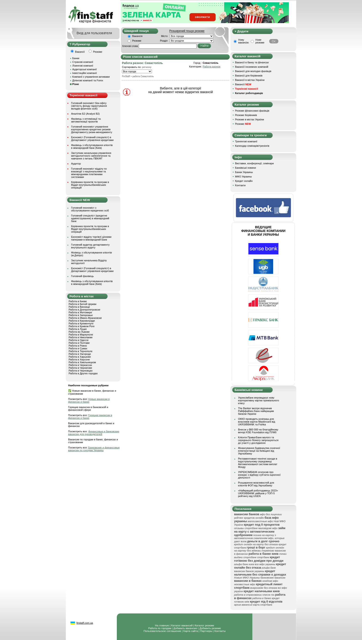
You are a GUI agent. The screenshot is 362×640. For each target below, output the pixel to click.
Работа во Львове (79, 331)
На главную (162, 625)
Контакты (220, 631)
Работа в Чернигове (80, 367)
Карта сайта (190, 631)
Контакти (240, 185)
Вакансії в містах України (250, 80)
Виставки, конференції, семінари (254, 163)
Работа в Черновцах (81, 370)
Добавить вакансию (185, 628)
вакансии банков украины (249, 571)
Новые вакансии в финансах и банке (89, 400)
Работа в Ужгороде (80, 354)
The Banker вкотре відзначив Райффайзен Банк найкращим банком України (256, 411)
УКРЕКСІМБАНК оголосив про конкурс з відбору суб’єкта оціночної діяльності (259, 475)
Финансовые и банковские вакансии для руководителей (93, 433)
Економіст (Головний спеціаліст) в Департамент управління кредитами (92, 138)
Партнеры (206, 631)
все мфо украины (265, 564)
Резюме (137, 40)
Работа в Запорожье (81, 315)
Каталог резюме (204, 625)
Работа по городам (159, 628)
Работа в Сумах (78, 348)
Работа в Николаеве (81, 337)
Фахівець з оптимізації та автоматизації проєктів (86, 120)
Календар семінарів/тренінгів (252, 145)
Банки (75, 58)
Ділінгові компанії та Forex (87, 80)
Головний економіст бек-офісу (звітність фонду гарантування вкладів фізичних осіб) (89, 106)
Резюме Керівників (246, 115)
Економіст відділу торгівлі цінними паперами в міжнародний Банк (91, 238)
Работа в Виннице (79, 306)
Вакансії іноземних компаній (251, 66)
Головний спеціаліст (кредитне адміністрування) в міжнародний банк (90, 218)
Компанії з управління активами (91, 76)
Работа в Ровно (78, 345)
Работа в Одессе (78, 340)
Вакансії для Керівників (248, 75)
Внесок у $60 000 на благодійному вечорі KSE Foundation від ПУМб (258, 431)
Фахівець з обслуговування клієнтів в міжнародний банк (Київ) (92, 146)
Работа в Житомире (80, 312)
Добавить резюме (210, 628)
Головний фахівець (82, 276)
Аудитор (76, 163)
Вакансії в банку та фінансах (252, 62)
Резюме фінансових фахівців (252, 110)
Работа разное (211, 66)
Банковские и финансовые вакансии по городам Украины (94, 449)
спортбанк (263, 557)
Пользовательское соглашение (162, 631)
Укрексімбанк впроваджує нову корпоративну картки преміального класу (258, 400)
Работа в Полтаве (79, 342)
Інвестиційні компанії (84, 73)
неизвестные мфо (244, 584)
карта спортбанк (262, 604)
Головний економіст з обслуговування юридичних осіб (90, 209)
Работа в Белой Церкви (82, 304)
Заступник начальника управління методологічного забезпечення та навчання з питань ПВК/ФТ (91, 156)
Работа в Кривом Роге (81, 326)
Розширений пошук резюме (186, 31)
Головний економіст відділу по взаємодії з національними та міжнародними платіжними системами (89, 172)
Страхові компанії (82, 62)
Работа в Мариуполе (81, 334)
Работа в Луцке (78, 329)
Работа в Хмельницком (82, 362)
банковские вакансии (272, 577)
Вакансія (137, 36)
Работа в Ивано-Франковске (85, 318)
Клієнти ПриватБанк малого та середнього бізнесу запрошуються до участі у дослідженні (258, 440)
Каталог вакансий (182, 625)
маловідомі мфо (268, 528)
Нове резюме (259, 41)
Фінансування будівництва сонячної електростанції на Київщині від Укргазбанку (259, 451)
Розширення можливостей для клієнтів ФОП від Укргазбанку (256, 484)
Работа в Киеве (78, 301)
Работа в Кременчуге (81, 323)
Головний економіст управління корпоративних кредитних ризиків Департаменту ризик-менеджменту (91, 129)
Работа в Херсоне (79, 359)
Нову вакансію (243, 41)
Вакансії (243, 84)
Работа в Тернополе (80, 351)
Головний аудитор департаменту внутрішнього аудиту (90, 246)
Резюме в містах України (249, 119)
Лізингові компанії (82, 65)
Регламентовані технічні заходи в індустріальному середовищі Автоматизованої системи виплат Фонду (257, 462)
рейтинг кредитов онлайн (249, 517)
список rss (268, 594)
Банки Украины (244, 172)
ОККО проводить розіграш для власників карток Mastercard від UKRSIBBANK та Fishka (256, 422)
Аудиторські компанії (84, 69)
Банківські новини (245, 167)
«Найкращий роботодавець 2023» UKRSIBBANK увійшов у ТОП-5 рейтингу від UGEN (258, 493)
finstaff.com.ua (84, 623)
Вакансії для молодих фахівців (253, 71)
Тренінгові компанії (246, 141)
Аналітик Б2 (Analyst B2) (85, 113)
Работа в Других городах (83, 373)
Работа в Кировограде (82, 320)
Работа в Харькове (80, 356)
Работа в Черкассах (80, 365)
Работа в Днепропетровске (84, 309)
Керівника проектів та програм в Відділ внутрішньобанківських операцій (90, 185)
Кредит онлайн (244, 181)
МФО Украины (243, 176)
